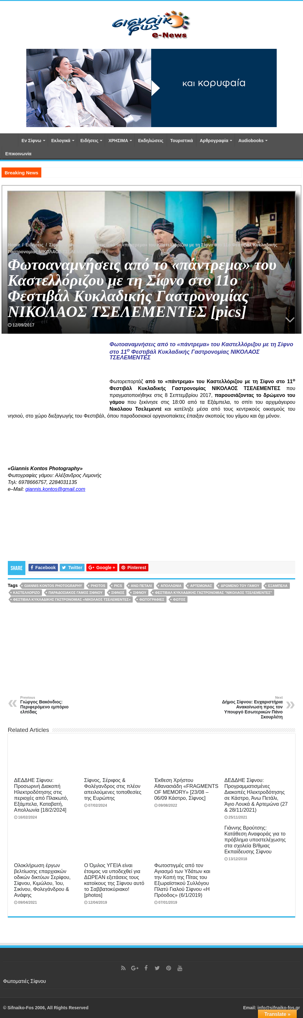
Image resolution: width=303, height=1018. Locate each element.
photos (98, 586)
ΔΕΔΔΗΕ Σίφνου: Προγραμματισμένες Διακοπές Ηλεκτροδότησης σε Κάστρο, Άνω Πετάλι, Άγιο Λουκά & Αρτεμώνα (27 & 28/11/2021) (256, 795)
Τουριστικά (181, 140)
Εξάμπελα (277, 586)
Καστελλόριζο (26, 592)
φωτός (179, 599)
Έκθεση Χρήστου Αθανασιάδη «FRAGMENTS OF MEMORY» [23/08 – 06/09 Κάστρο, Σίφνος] (186, 789)
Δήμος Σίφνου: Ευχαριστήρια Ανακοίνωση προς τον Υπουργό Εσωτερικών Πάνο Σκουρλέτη (250, 707)
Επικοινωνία (18, 153)
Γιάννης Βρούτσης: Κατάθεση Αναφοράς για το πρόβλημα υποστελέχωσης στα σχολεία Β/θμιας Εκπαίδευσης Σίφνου (255, 839)
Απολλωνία (171, 586)
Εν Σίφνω (31, 140)
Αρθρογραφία (214, 140)
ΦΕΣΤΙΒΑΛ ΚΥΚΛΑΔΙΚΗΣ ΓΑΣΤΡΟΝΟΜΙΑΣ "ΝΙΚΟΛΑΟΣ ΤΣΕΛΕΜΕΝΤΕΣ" (213, 592)
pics (118, 586)
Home (14, 244)
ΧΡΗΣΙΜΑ (118, 140)
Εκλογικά (60, 140)
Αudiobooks (251, 140)
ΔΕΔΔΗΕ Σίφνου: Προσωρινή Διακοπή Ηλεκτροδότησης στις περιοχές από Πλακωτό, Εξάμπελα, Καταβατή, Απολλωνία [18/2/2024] (41, 795)
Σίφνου (56, 244)
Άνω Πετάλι (141, 586)
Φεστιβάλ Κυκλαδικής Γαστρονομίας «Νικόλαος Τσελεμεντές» (72, 599)
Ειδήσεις (89, 140)
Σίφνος (118, 592)
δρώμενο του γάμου (240, 586)
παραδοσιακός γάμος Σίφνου (76, 592)
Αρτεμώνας (201, 586)
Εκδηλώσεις (150, 140)
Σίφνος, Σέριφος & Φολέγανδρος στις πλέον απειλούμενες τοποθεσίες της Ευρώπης (112, 789)
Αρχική (10, 140)
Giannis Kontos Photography (53, 586)
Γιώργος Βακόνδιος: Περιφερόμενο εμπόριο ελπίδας (52, 705)
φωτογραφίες (151, 599)
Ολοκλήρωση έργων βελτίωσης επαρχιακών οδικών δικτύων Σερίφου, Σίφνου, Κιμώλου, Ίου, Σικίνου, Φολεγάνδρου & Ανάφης (42, 880)
